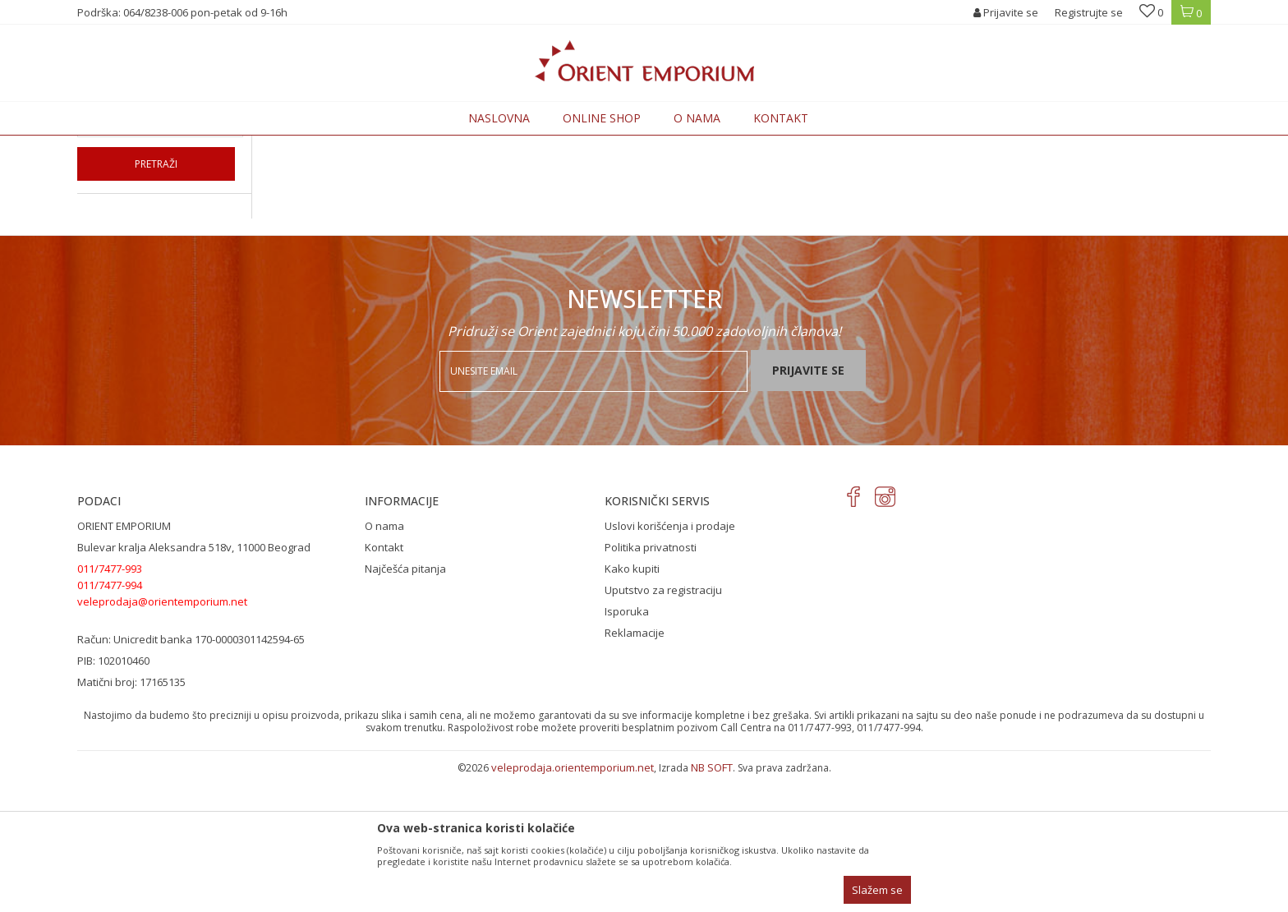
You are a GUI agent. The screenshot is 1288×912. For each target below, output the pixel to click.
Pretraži (156, 299)
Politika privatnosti (651, 682)
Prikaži (1031, 171)
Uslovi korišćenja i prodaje (670, 661)
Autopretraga (818, 171)
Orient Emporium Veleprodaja (147, 145)
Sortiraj (891, 171)
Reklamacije (635, 768)
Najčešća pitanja (405, 704)
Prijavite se (808, 506)
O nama (384, 661)
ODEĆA (302, 145)
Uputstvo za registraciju (663, 725)
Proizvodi (251, 145)
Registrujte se (1089, 12)
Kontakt (384, 682)
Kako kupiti (632, 704)
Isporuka (627, 746)
